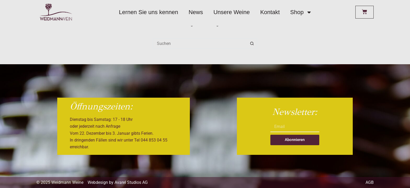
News (196, 12)
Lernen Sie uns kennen (148, 12)
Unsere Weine (231, 12)
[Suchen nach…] (200, 43)
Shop (301, 12)
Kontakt (270, 12)
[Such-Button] (252, 43)
